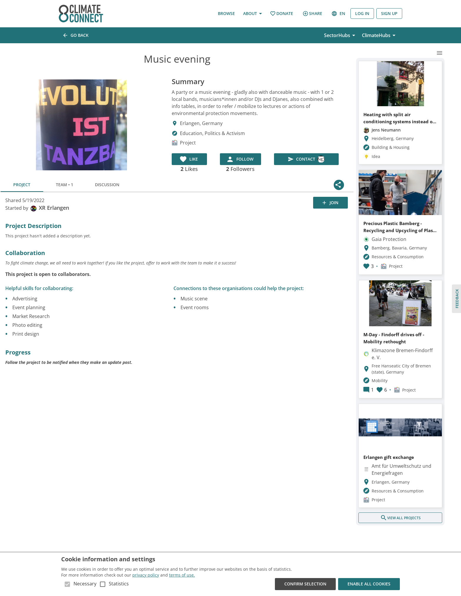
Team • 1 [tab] (64, 185)
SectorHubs (341, 35)
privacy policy (145, 575)
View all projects (400, 518)
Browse (226, 13)
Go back (76, 35)
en (338, 13)
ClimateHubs (380, 35)
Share (312, 13)
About (252, 13)
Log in (362, 14)
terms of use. (182, 575)
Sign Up (389, 14)
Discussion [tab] (107, 185)
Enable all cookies (369, 584)
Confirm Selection (305, 584)
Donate (281, 13)
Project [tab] (22, 185)
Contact (306, 159)
